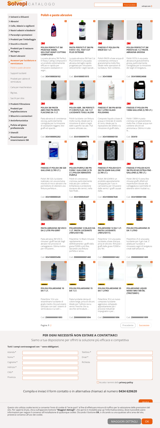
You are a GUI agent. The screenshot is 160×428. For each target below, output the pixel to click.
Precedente (127, 325)
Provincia (12, 377)
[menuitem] (147, 6)
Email (85, 357)
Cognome (13, 362)
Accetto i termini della (115, 382)
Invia (145, 402)
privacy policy (126, 382)
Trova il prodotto (130, 5)
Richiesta (86, 362)
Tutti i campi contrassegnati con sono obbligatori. (33, 347)
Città (10, 372)
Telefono (86, 352)
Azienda (12, 352)
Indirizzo (12, 367)
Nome (11, 357)
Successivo (144, 325)
